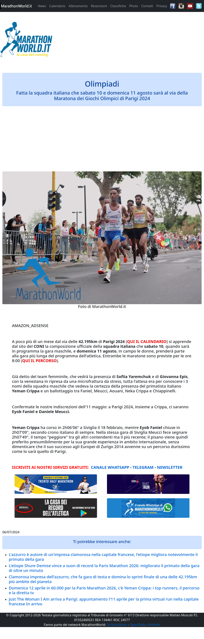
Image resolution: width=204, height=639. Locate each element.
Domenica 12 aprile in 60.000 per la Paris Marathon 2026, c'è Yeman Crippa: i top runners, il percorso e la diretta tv (104, 590)
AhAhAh (154, 624)
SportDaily (137, 624)
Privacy (161, 6)
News (42, 6)
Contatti (147, 6)
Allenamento (78, 6)
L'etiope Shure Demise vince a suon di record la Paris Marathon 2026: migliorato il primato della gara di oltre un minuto (104, 568)
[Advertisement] (127, 40)
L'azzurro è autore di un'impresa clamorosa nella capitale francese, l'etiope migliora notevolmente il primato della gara (103, 557)
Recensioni (99, 6)
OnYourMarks (117, 624)
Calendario (57, 6)
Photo (133, 6)
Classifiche (118, 6)
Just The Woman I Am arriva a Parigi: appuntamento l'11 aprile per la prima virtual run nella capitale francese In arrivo (104, 601)
